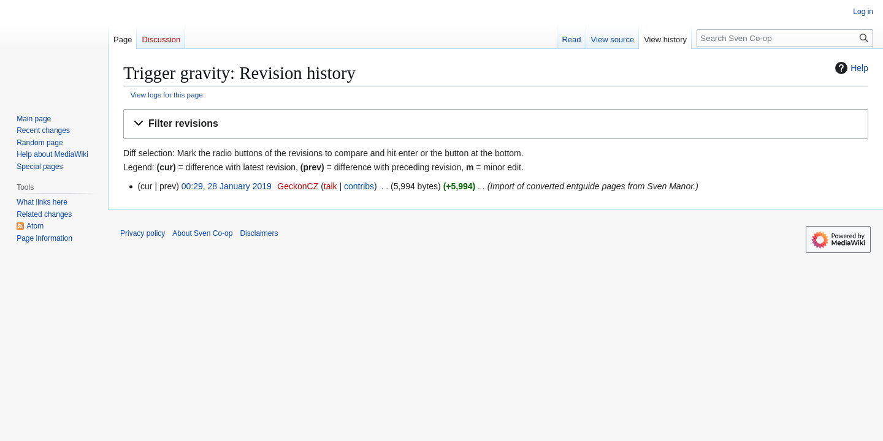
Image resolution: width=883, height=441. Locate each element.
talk (330, 186)
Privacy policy (142, 233)
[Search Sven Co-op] (785, 38)
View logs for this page (167, 95)
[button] (496, 124)
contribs (359, 186)
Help (850, 68)
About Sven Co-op (202, 233)
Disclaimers (259, 233)
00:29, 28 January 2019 (227, 186)
